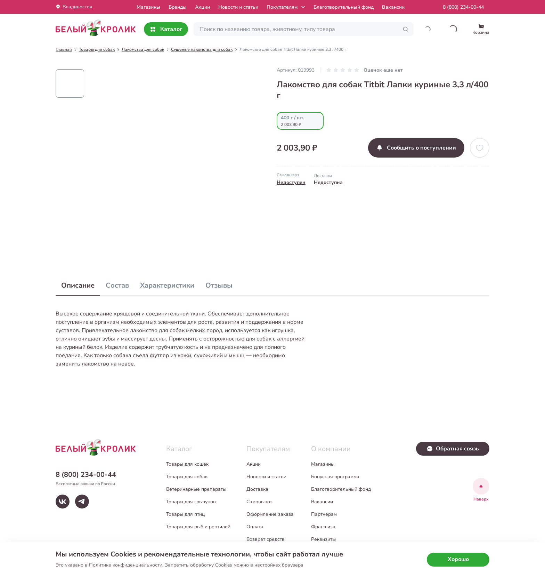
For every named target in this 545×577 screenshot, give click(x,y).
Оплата (254, 526)
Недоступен (291, 182)
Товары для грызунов (191, 501)
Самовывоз (259, 501)
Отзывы (219, 285)
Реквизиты (323, 539)
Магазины (322, 464)
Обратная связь (452, 448)
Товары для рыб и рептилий (198, 526)
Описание (78, 285)
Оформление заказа (270, 514)
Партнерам (324, 514)
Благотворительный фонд (344, 7)
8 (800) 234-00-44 (463, 7)
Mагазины (148, 7)
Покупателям (287, 6)
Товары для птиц (185, 514)
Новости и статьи (238, 7)
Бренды (178, 7)
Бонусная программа (335, 476)
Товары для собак (187, 476)
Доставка (257, 489)
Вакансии (393, 7)
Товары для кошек (187, 464)
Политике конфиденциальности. (126, 565)
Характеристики (167, 285)
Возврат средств (265, 539)
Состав (117, 285)
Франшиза (323, 526)
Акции (202, 7)
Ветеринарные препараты (196, 489)
